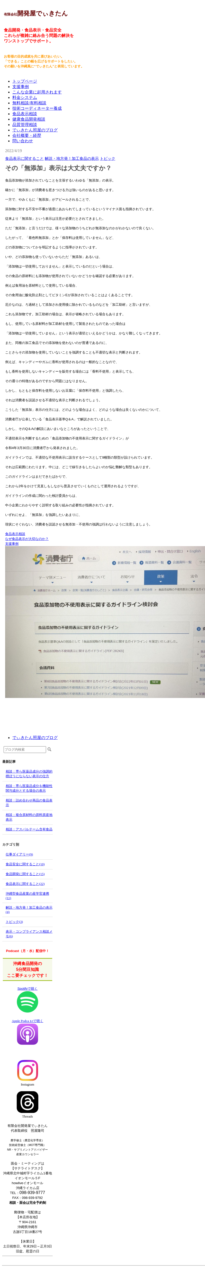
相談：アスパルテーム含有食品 (29, 829)
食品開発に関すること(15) (25, 874)
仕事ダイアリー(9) (19, 854)
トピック (107, 158)
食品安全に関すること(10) (25, 864)
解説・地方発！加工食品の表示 (72, 158)
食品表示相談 (15, 534)
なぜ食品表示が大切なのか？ (27, 539)
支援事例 (12, 544)
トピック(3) (14, 922)
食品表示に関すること (24, 158)
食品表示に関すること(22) (25, 884)
